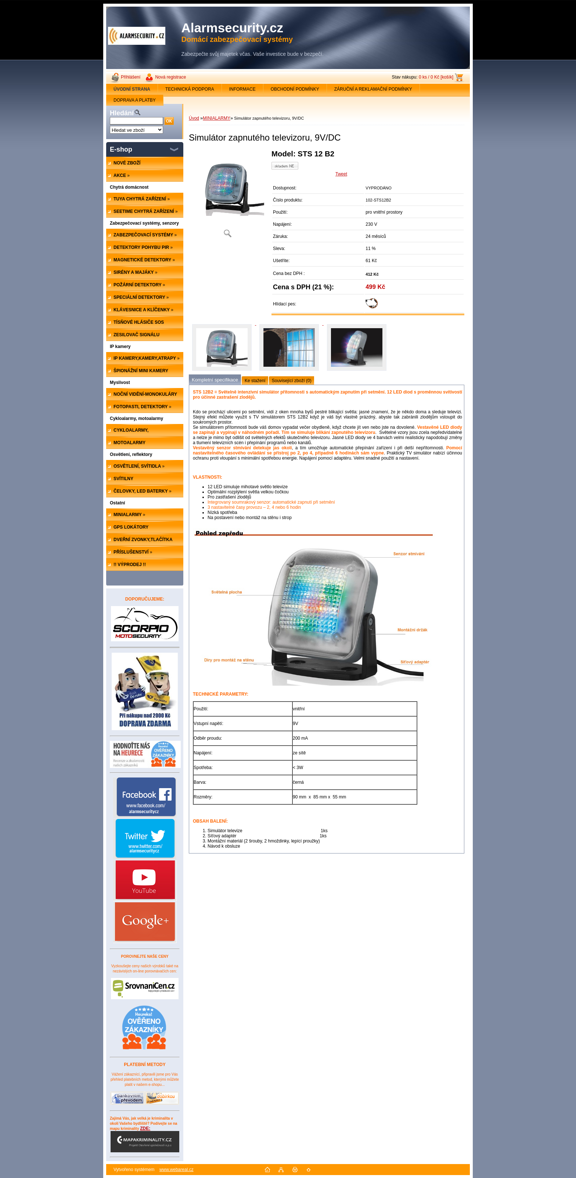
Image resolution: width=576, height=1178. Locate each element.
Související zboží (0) (292, 380)
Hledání (122, 113)
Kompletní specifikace (215, 380)
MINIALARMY (216, 118)
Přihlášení (130, 77)
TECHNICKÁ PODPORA (189, 89)
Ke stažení (255, 380)
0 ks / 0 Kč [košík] (436, 77)
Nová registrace (170, 77)
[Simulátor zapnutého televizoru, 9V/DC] (227, 196)
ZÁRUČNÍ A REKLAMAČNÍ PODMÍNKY (373, 89)
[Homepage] (132, 89)
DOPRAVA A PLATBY (135, 100)
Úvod (194, 118)
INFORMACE (242, 89)
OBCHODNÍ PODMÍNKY (295, 89)
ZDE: (145, 1139)
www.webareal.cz (176, 1169)
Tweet (341, 174)
